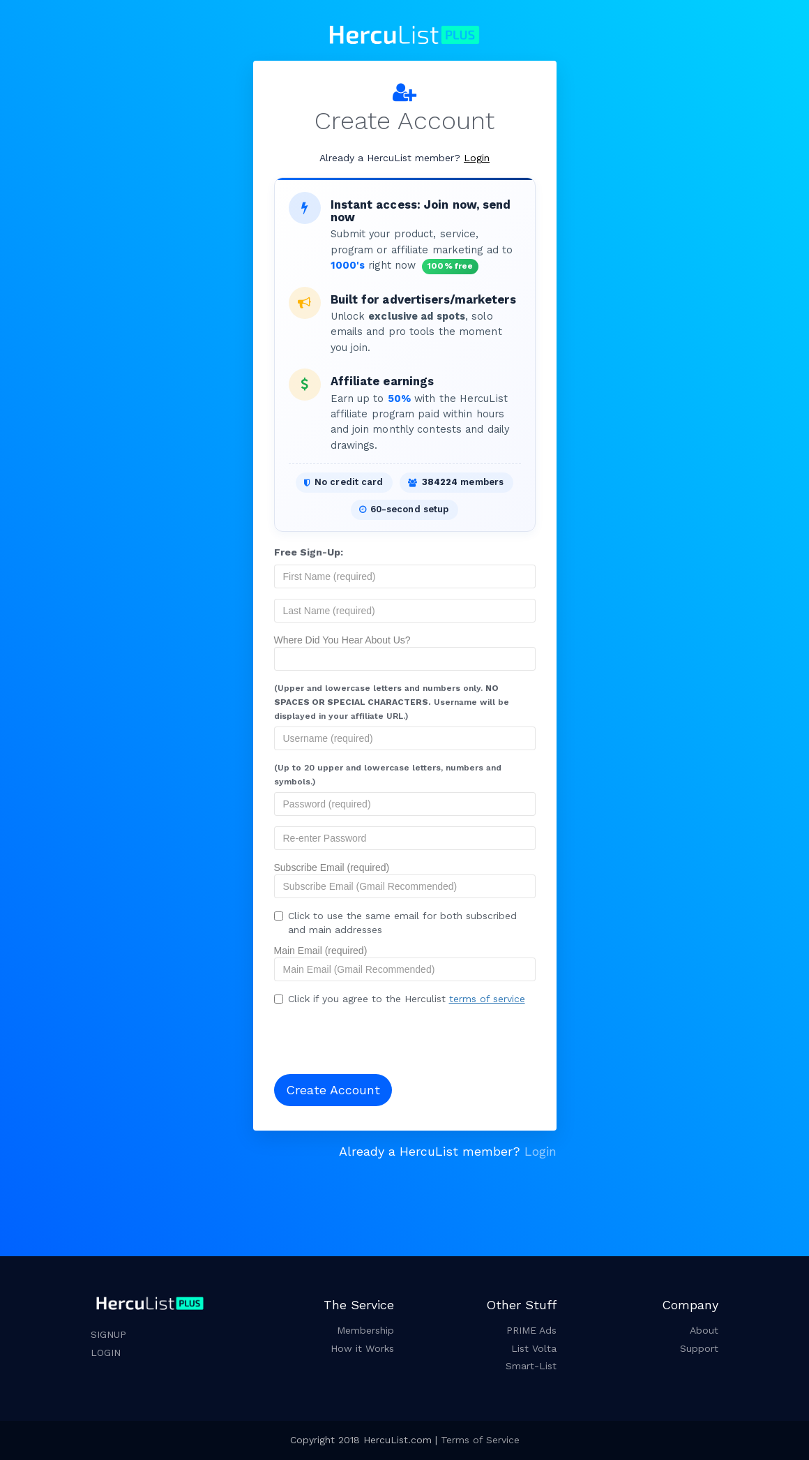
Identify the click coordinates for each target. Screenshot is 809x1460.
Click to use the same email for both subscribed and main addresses (395, 922)
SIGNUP (108, 1334)
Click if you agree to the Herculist (399, 998)
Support (699, 1348)
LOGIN (106, 1352)
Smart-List (531, 1365)
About (704, 1330)
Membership (365, 1330)
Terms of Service (480, 1439)
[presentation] (364, 1036)
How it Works (362, 1348)
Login (477, 157)
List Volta (534, 1348)
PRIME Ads (531, 1330)
